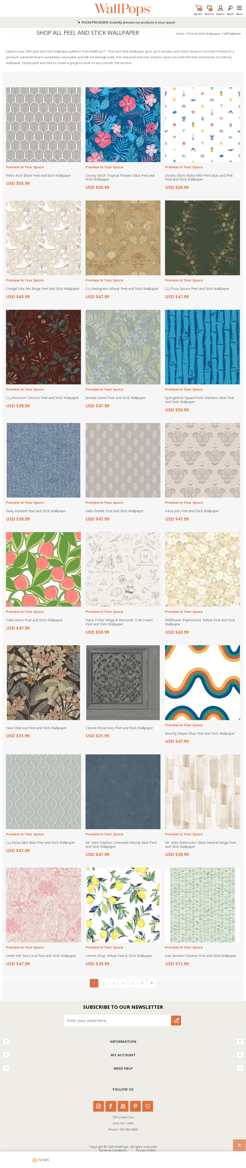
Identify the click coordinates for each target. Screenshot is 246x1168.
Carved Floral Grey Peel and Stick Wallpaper (119, 728)
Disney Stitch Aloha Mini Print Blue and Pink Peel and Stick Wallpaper (199, 178)
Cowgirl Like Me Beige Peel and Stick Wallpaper (43, 289)
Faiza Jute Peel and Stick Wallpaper (192, 511)
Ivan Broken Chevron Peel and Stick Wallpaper (201, 956)
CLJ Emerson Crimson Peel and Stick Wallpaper (42, 398)
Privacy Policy (146, 1150)
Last (152, 983)
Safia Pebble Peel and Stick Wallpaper (115, 511)
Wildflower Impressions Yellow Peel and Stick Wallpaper (200, 622)
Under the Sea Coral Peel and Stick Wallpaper (41, 956)
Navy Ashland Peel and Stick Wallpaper (36, 511)
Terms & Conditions (113, 1150)
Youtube (123, 1106)
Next (142, 983)
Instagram (98, 1106)
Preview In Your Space (25, 167)
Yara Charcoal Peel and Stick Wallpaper (36, 728)
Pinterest (135, 1106)
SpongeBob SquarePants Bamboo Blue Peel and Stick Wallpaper (199, 400)
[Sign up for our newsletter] (118, 1020)
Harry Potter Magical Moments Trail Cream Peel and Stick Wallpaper (119, 622)
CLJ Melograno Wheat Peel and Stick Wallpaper (122, 289)
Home (180, 33)
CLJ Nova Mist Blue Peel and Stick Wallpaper (40, 843)
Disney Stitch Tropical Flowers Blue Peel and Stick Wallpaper (120, 178)
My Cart (198, 12)
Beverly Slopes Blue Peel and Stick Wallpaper (200, 734)
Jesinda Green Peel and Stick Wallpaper (116, 398)
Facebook (110, 1106)
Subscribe (176, 1020)
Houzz (147, 1106)
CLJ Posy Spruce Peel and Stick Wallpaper (197, 289)
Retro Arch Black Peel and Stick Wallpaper (38, 176)
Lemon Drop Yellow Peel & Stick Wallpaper (119, 956)
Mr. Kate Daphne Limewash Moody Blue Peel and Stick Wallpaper (121, 845)
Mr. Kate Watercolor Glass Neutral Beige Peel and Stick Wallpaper (200, 845)
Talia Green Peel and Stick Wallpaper (34, 620)
